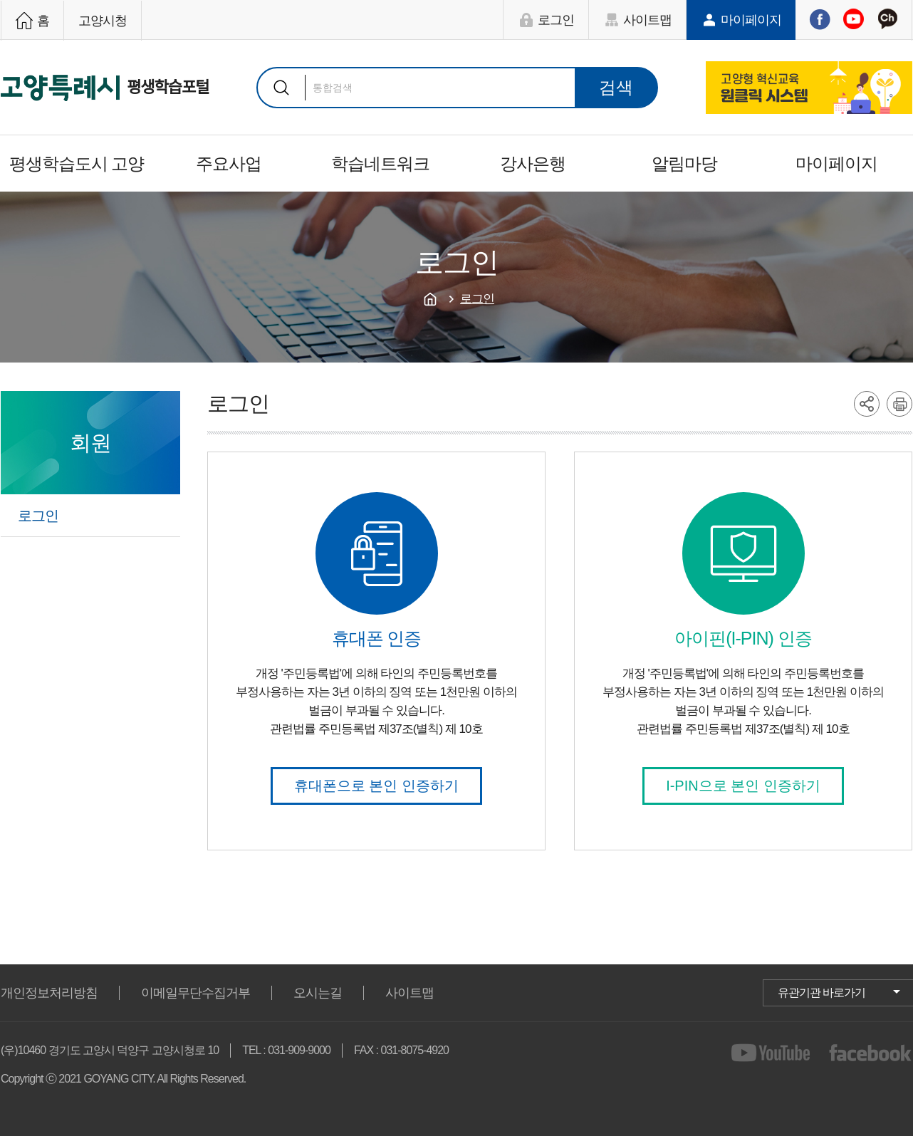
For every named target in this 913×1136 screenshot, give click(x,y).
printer (899, 404)
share (867, 404)
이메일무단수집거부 (195, 993)
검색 (281, 87)
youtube (773, 1052)
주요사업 (228, 163)
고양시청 (102, 21)
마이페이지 (751, 20)
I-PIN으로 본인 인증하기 (743, 785)
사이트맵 (647, 20)
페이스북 (819, 19)
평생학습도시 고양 (77, 163)
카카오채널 (887, 19)
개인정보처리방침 (49, 993)
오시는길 (317, 993)
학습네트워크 (380, 163)
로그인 (556, 20)
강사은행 (532, 163)
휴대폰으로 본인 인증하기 (376, 785)
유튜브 (853, 19)
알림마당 (684, 163)
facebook (870, 1052)
